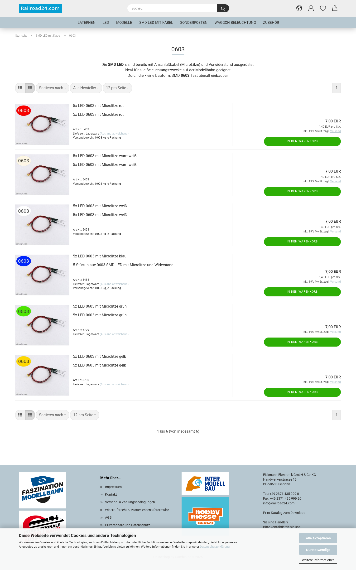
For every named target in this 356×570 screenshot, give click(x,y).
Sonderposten (193, 22)
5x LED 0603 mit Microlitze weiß (100, 206)
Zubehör (271, 22)
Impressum (113, 487)
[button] (299, 8)
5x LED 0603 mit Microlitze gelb (99, 356)
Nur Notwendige (318, 550)
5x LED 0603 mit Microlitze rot (98, 105)
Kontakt (111, 494)
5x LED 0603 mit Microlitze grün (100, 306)
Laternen (87, 22)
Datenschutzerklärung (215, 546)
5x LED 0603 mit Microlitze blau (99, 256)
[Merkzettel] (323, 8)
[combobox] (52, 88)
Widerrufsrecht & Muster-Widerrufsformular (137, 510)
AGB (108, 517)
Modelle (124, 22)
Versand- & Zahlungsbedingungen (130, 502)
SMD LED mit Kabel (156, 22)
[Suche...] (223, 8)
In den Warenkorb (302, 141)
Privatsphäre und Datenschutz (127, 525)
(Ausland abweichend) (114, 133)
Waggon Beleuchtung (235, 22)
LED (106, 22)
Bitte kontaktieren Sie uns (281, 527)
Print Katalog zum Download (284, 513)
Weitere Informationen (318, 560)
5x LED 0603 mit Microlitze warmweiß (105, 156)
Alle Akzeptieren (318, 538)
